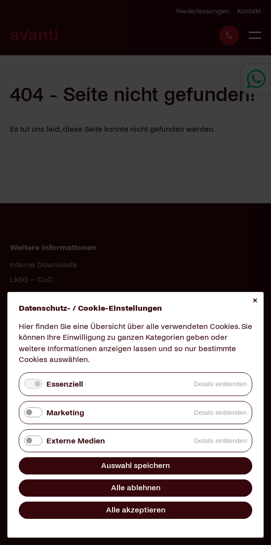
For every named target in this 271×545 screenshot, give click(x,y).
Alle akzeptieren (135, 510)
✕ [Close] (255, 300)
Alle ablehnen (135, 487)
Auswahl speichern (135, 465)
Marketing (65, 412)
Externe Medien (75, 440)
